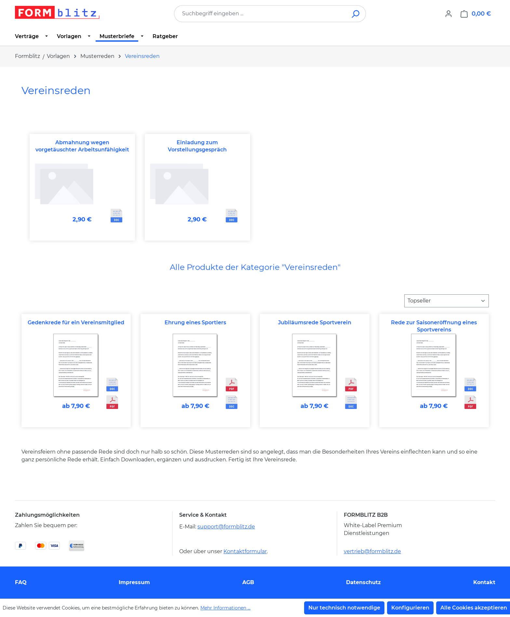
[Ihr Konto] (448, 13)
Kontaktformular (245, 551)
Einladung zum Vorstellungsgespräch (197, 146)
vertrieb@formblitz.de (372, 551)
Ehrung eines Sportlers (195, 322)
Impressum (134, 582)
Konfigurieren (410, 608)
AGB (248, 582)
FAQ (21, 582)
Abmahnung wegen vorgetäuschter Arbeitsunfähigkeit (82, 146)
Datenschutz (363, 582)
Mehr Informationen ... (225, 608)
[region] (255, 187)
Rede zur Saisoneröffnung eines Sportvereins (434, 326)
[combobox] (260, 13)
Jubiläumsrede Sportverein (314, 322)
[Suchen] (356, 13)
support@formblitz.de (226, 527)
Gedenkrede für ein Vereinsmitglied (76, 322)
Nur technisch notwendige (344, 608)
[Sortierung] (446, 300)
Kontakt (484, 582)
